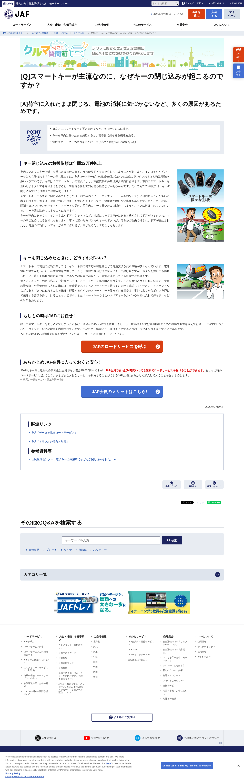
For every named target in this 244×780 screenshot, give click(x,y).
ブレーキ (51, 549)
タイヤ (68, 549)
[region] (122, 766)
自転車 (82, 549)
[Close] (238, 765)
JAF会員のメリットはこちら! (119, 391)
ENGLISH (237, 3)
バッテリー (100, 549)
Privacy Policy (12, 773)
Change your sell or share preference (24, 776)
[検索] (176, 3)
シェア (200, 503)
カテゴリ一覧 (35, 574)
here (108, 763)
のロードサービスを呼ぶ (119, 346)
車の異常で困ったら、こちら (169, 14)
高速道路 (34, 549)
